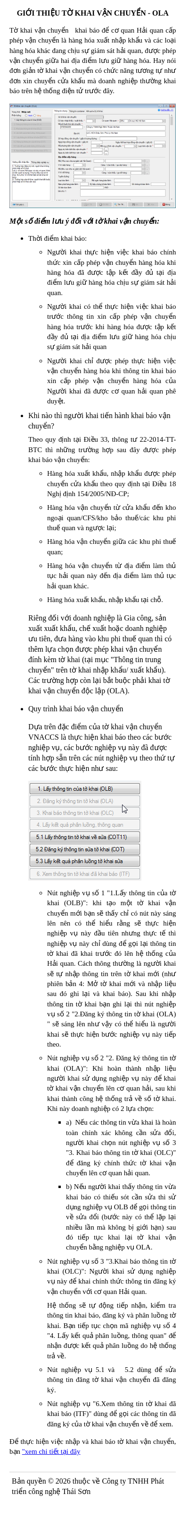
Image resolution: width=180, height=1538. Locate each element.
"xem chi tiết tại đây (51, 1451)
